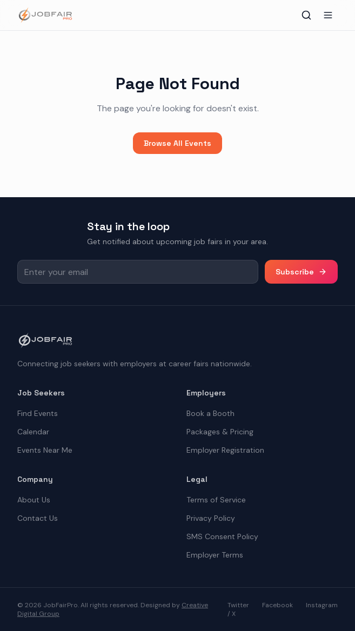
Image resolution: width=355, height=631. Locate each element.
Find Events (37, 413)
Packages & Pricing (219, 432)
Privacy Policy (210, 518)
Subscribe (301, 272)
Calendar (33, 432)
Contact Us (37, 518)
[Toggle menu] (328, 15)
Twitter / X (238, 609)
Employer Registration (225, 450)
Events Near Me (44, 450)
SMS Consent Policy (222, 536)
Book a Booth (210, 413)
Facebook (277, 605)
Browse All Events (177, 143)
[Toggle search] (306, 15)
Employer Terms (214, 555)
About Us (33, 500)
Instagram (322, 605)
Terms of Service (216, 500)
